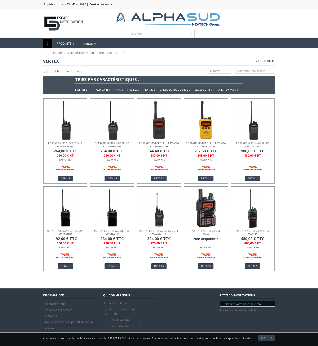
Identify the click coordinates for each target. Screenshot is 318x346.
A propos (51, 316)
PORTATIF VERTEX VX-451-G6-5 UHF (158, 230)
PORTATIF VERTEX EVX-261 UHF (112, 143)
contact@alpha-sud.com (124, 326)
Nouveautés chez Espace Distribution (69, 322)
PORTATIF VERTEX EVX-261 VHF (65, 143)
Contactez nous (100, 4)
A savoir (50, 328)
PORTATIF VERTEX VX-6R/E (205, 230)
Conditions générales (58, 310)
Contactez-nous (55, 304)
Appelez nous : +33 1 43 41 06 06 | (66, 4)
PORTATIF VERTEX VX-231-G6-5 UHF (65, 230)
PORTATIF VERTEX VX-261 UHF (252, 143)
